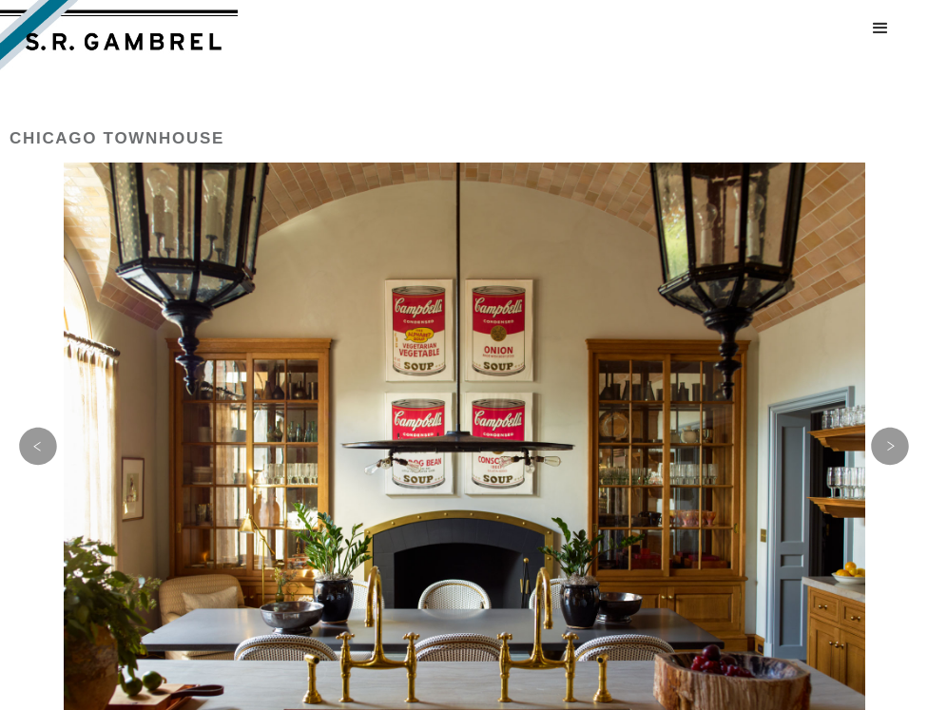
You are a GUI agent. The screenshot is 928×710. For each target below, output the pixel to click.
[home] (119, 38)
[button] (880, 28)
